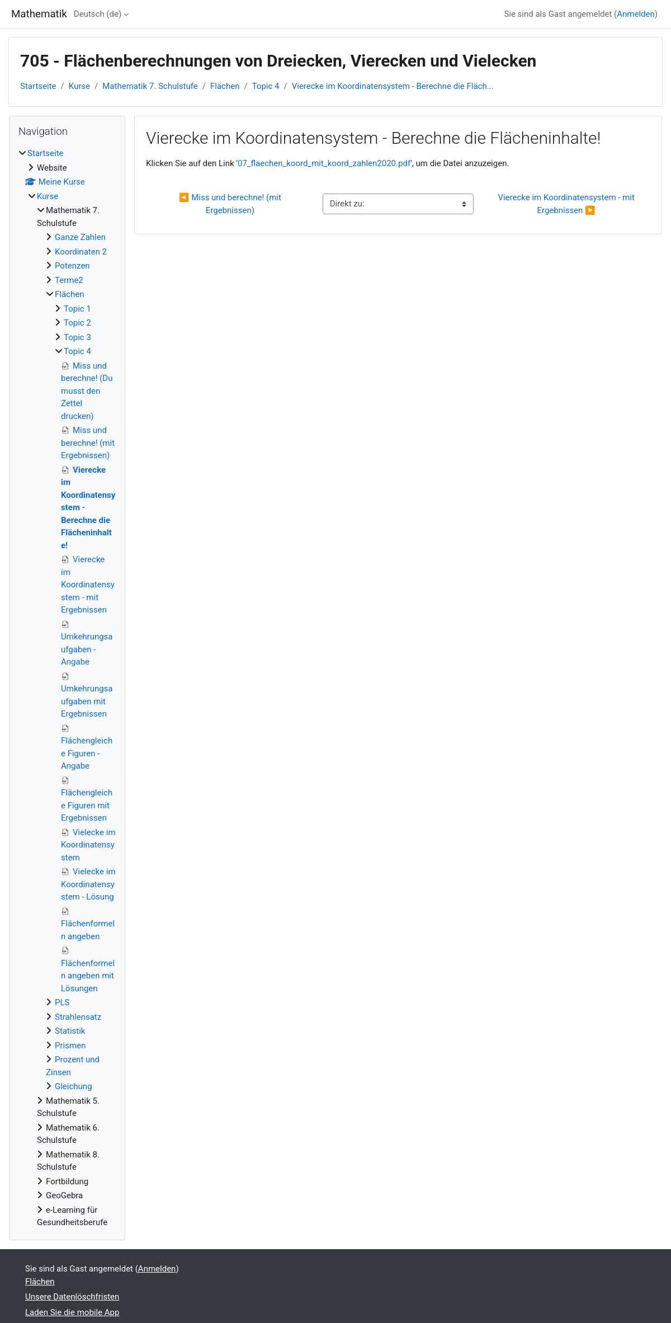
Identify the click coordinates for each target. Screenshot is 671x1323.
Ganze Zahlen (80, 237)
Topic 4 (266, 86)
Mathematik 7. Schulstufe (150, 86)
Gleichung (73, 1086)
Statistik (70, 1031)
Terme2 (69, 280)
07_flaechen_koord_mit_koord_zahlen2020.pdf (324, 163)
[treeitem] (67, 688)
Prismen (70, 1045)
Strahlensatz (78, 1017)
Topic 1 (77, 309)
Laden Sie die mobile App (72, 1312)
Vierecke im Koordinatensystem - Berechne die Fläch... (393, 86)
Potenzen (72, 266)
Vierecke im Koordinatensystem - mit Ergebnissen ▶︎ (567, 203)
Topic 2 (77, 323)
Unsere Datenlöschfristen (72, 1297)
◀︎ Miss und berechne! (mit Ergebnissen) (231, 203)
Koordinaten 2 (81, 252)
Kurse (79, 86)
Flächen (224, 86)
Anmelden (636, 14)
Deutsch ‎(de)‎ (97, 14)
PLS (62, 1002)
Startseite (38, 86)
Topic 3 (77, 337)
